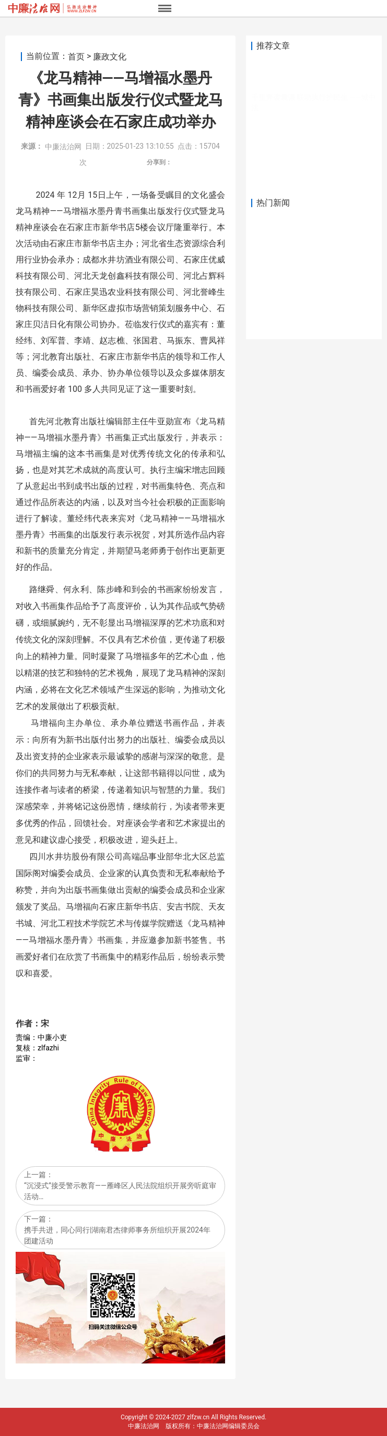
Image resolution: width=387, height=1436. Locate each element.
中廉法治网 (63, 146)
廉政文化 (109, 57)
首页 (76, 57)
